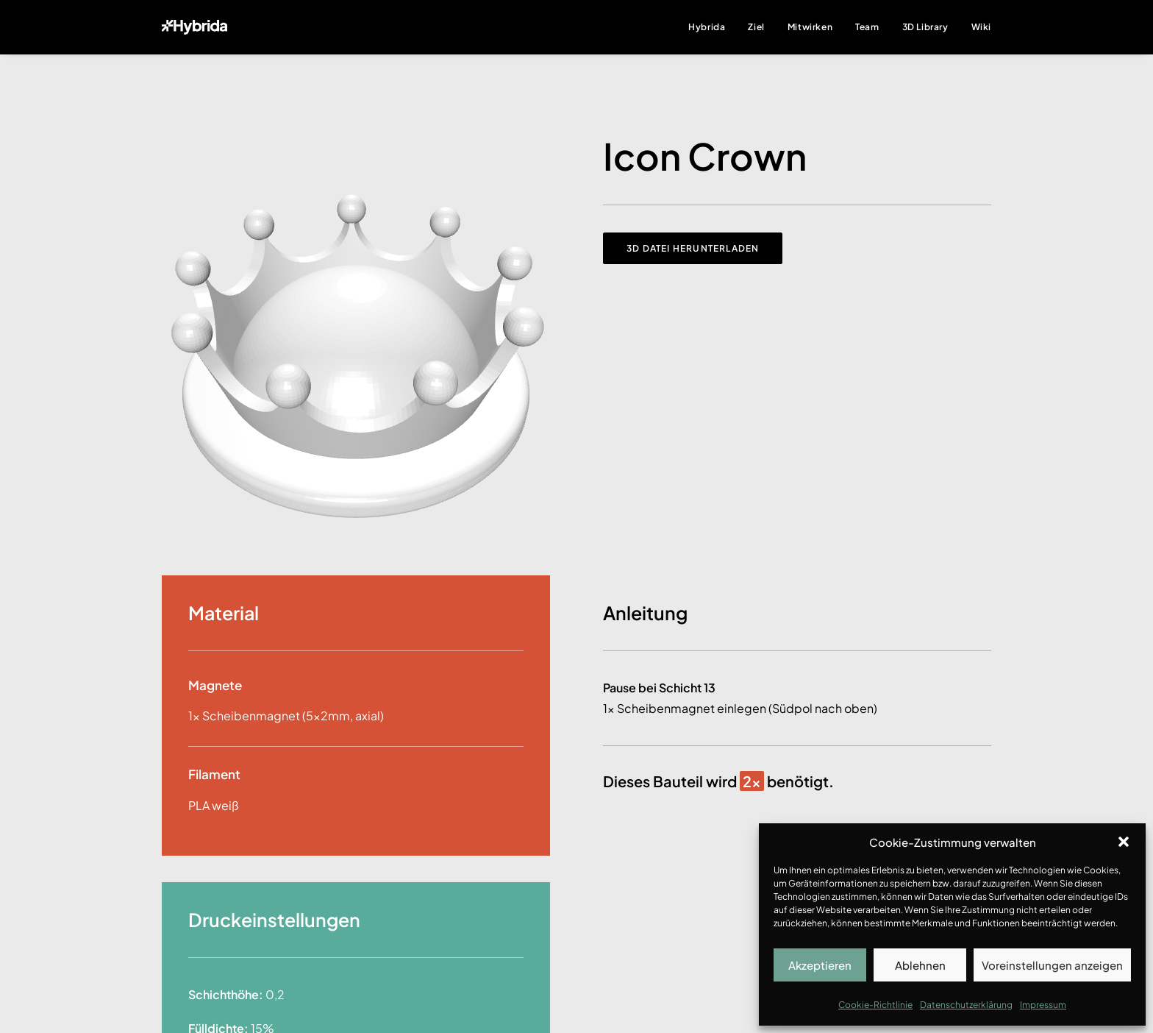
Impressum (1043, 1004)
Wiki (981, 26)
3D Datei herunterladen (693, 248)
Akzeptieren (820, 965)
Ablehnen (920, 965)
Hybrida (706, 26)
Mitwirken (810, 26)
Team (867, 26)
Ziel (756, 26)
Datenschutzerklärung (966, 1004)
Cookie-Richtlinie (875, 1004)
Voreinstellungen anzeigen (1052, 965)
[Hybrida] (194, 27)
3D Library (925, 26)
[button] (1123, 841)
